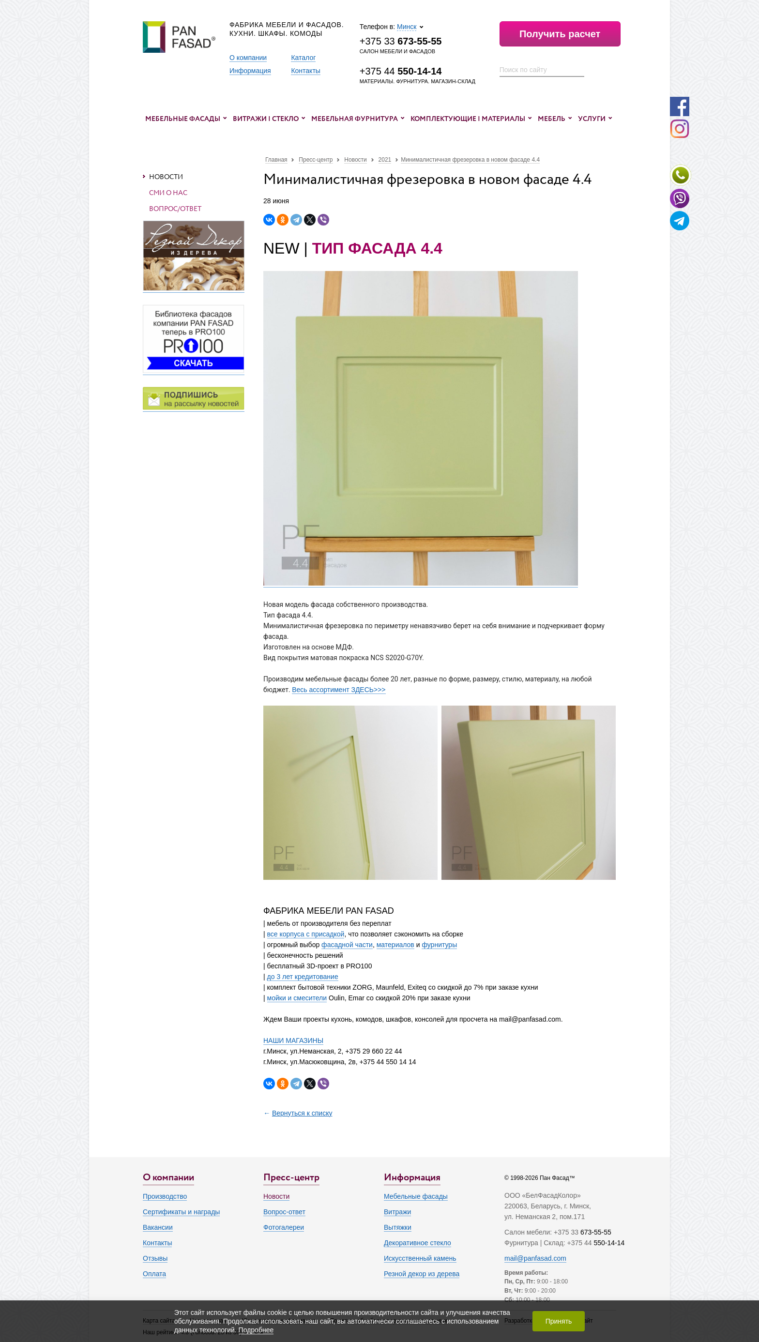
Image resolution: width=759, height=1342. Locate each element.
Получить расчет (559, 34)
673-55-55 (595, 1232)
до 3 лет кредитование (302, 976)
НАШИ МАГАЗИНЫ (293, 1040)
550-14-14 (608, 1243)
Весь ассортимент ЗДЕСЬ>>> (338, 690)
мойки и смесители (297, 998)
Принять (559, 1321)
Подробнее (256, 1330)
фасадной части (347, 945)
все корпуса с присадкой (306, 934)
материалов (395, 945)
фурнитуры (439, 945)
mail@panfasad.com (535, 1258)
